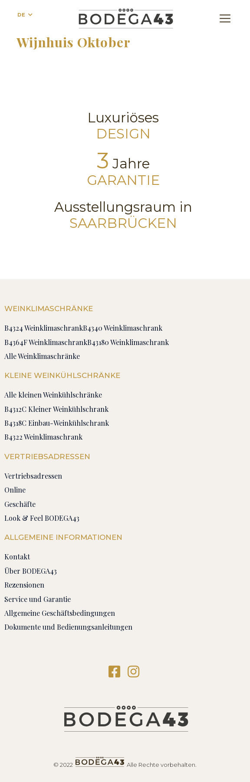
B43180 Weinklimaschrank (128, 342)
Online (15, 489)
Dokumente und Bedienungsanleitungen (68, 626)
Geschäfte (20, 504)
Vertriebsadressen (33, 475)
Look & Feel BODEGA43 (41, 517)
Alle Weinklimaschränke (42, 356)
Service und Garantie (37, 599)
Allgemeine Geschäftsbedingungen (59, 613)
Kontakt (17, 556)
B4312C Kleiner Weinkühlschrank (56, 409)
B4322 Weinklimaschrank (43, 436)
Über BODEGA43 (30, 570)
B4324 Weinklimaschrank (43, 327)
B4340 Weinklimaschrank (122, 327)
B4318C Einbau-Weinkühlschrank (56, 422)
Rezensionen (24, 584)
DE (21, 15)
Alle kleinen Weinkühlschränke (53, 394)
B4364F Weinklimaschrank (45, 342)
